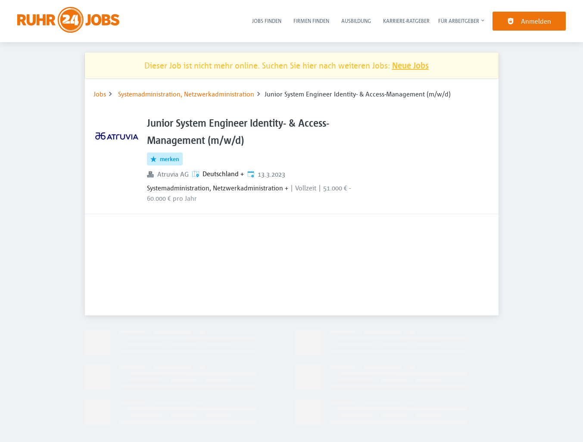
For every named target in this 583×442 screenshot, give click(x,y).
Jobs (100, 94)
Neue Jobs (410, 65)
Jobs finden (266, 20)
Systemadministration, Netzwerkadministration (186, 94)
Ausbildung (356, 20)
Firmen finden (311, 20)
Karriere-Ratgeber (406, 20)
